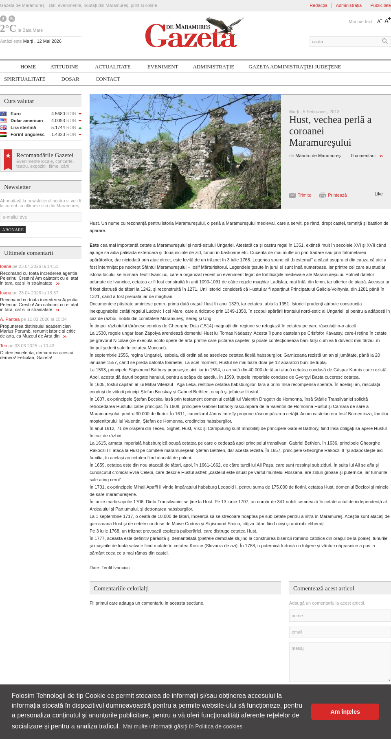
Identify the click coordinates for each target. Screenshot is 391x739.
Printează (337, 195)
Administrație (213, 67)
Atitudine (64, 67)
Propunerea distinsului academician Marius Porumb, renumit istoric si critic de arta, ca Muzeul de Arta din (38, 331)
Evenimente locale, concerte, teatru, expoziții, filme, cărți (45, 164)
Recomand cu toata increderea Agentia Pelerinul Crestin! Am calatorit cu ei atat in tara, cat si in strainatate (39, 304)
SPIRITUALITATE (25, 79)
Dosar (70, 79)
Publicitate (380, 5)
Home (28, 67)
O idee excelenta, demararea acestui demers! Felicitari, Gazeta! (36, 355)
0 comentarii (363, 155)
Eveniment (162, 67)
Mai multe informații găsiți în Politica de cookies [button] (182, 726)
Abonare (13, 229)
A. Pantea (33, 319)
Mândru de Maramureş (317, 155)
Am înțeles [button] (345, 711)
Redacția (318, 5)
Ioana (29, 266)
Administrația (349, 5)
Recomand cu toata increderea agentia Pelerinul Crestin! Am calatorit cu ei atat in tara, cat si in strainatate (39, 278)
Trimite (304, 195)
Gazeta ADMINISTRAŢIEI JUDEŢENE (294, 67)
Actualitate (113, 67)
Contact (108, 79)
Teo (27, 345)
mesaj (340, 662)
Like (379, 193)
